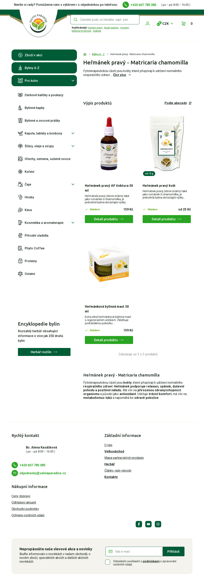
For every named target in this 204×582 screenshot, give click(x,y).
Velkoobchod (114, 451)
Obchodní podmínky (25, 509)
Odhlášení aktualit (24, 502)
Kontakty (111, 477)
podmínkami (151, 561)
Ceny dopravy (21, 496)
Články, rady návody (117, 470)
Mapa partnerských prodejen (124, 458)
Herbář (109, 464)
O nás (108, 445)
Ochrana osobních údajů (28, 515)
